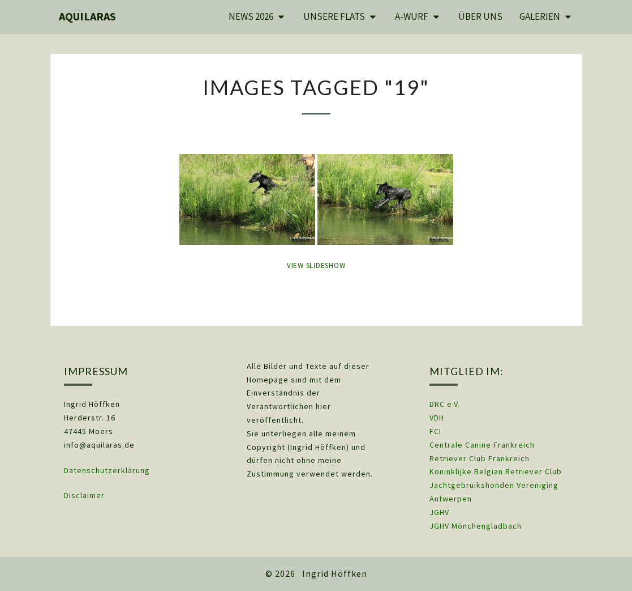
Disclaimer (84, 495)
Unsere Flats (334, 16)
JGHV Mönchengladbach (475, 526)
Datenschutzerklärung (107, 470)
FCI (435, 431)
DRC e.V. (444, 404)
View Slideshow (316, 265)
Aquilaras (87, 16)
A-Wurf (411, 16)
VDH (437, 418)
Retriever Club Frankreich (479, 458)
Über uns (480, 16)
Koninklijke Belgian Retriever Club (495, 471)
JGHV (439, 512)
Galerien (539, 16)
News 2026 (251, 16)
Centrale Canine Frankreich (482, 445)
